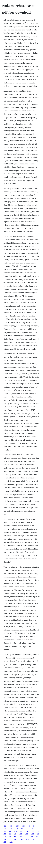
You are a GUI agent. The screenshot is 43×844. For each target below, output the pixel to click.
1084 (27, 828)
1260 (23, 826)
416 (32, 836)
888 (27, 839)
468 (15, 834)
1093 (11, 826)
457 (4, 834)
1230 (26, 836)
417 (4, 836)
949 (20, 836)
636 (10, 834)
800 (15, 836)
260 (10, 836)
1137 (32, 834)
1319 (4, 828)
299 (38, 834)
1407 (15, 839)
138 (33, 831)
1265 (17, 826)
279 (10, 839)
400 (29, 826)
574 (33, 839)
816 (10, 831)
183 (4, 831)
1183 (26, 834)
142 (38, 831)
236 (22, 828)
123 (11, 828)
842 (34, 826)
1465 (21, 839)
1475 (16, 828)
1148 (27, 831)
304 (20, 834)
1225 (4, 826)
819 (21, 831)
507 (33, 828)
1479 (11, 842)
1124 (4, 842)
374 (4, 839)
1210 (15, 831)
